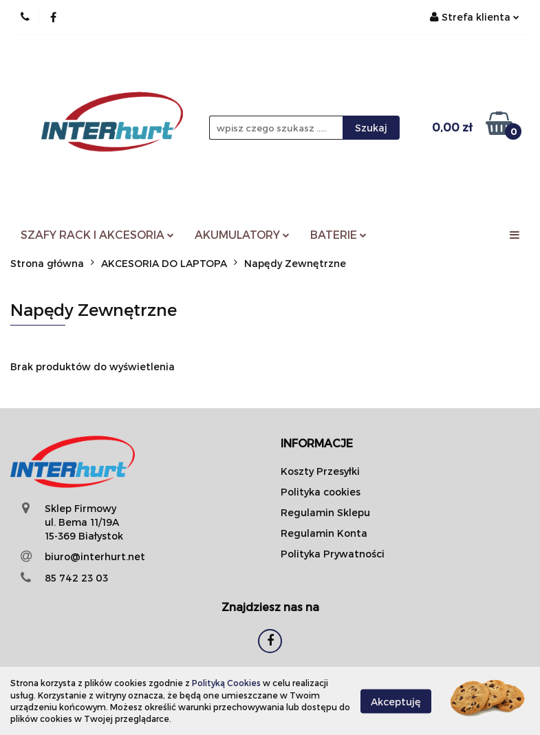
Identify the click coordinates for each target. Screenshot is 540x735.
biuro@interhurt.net (95, 556)
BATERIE (338, 234)
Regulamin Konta (324, 533)
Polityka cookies (320, 492)
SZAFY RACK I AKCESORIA (97, 234)
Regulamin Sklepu (325, 512)
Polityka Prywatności (333, 554)
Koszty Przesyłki (320, 471)
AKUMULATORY (242, 234)
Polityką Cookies (226, 683)
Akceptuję (396, 701)
